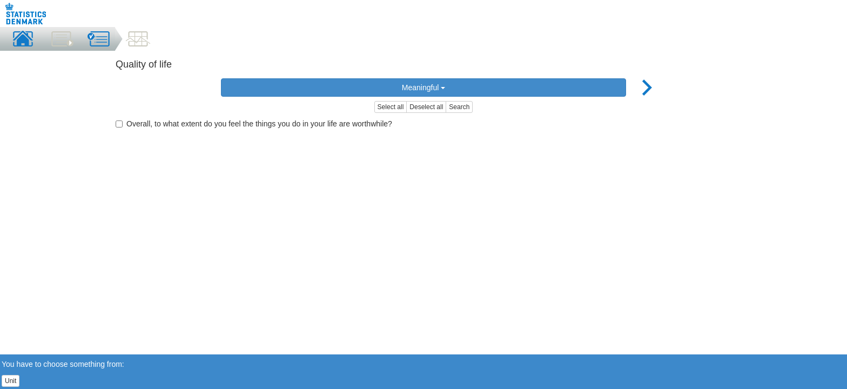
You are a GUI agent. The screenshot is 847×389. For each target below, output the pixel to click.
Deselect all (426, 107)
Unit (10, 381)
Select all (391, 107)
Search (459, 107)
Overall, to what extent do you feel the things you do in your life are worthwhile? (254, 123)
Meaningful (423, 87)
